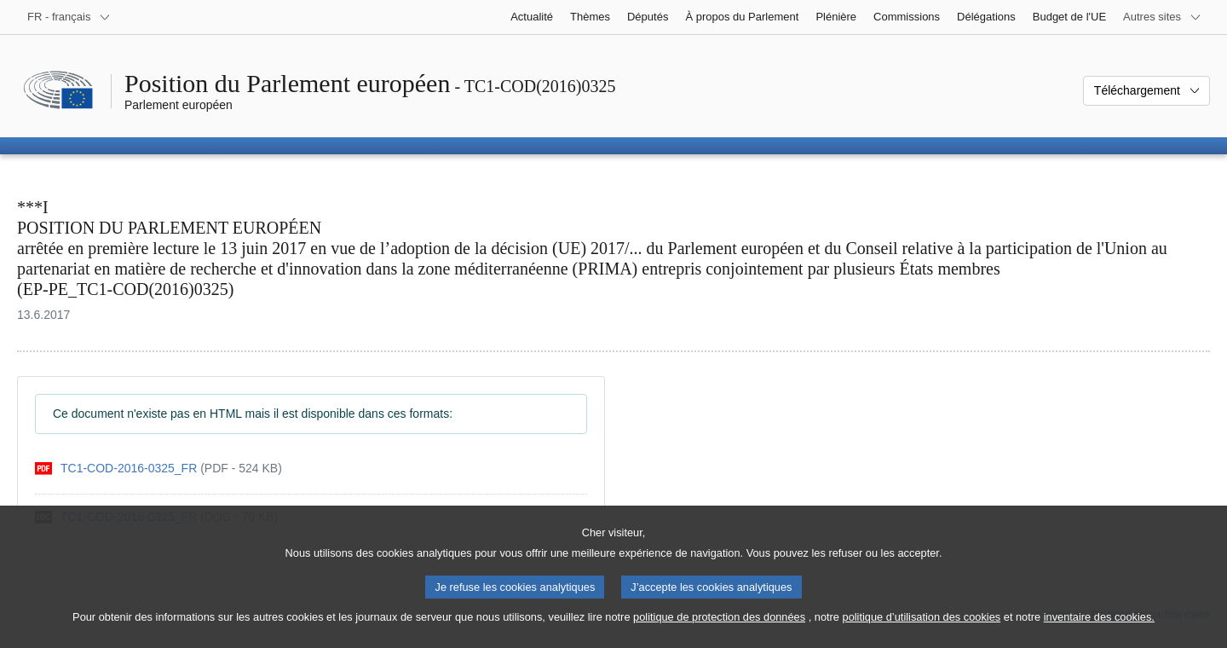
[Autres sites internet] (1162, 17)
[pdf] (158, 468)
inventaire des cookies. (1099, 631)
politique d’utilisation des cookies (922, 631)
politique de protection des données (719, 631)
